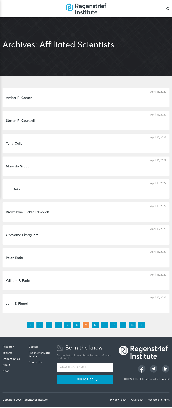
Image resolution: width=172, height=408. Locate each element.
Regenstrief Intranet (157, 400)
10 (95, 325)
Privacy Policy (115, 400)
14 (132, 325)
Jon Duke (13, 189)
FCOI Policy (134, 400)
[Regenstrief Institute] (86, 9)
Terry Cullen (15, 143)
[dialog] (167, 8)
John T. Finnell (17, 303)
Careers (33, 346)
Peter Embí (15, 258)
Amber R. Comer (19, 98)
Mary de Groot (18, 166)
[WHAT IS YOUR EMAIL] (85, 367)
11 (104, 325)
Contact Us (35, 362)
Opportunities (11, 358)
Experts (7, 352)
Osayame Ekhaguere (23, 235)
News (6, 370)
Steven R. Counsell (21, 121)
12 (114, 325)
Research (8, 346)
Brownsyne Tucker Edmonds (29, 212)
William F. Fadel (19, 281)
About (6, 364)
